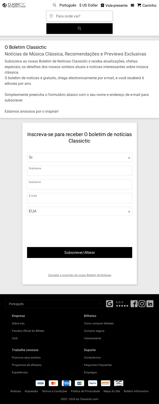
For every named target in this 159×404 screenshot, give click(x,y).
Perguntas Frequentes (98, 365)
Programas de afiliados (26, 365)
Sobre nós (18, 323)
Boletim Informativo (136, 391)
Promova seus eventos (26, 357)
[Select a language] (53, 304)
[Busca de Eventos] (79, 28)
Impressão (31, 391)
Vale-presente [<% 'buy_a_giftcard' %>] (114, 5)
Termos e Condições (54, 391)
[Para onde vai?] (79, 14)
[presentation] (64, 227)
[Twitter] (141, 305)
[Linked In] (149, 305)
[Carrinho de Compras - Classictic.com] (146, 5)
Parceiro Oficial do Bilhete (28, 330)
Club (15, 338)
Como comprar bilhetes (99, 323)
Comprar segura (94, 330)
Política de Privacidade (85, 391)
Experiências (20, 372)
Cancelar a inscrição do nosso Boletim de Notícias (79, 275)
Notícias (15, 391)
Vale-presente (92, 338)
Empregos (90, 372)
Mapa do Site (112, 391)
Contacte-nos (92, 357)
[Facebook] (109, 303)
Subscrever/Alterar (79, 252)
